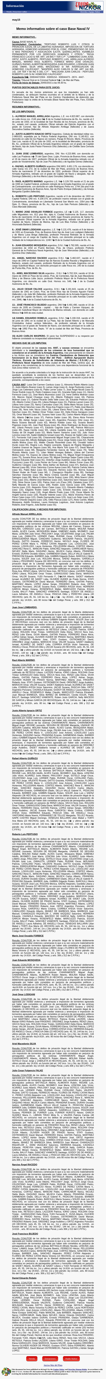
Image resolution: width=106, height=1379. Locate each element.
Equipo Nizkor (59, 1369)
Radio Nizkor (71, 1359)
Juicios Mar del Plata (53, 1365)
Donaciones (50, 1359)
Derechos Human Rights (77, 1369)
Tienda (32, 1359)
